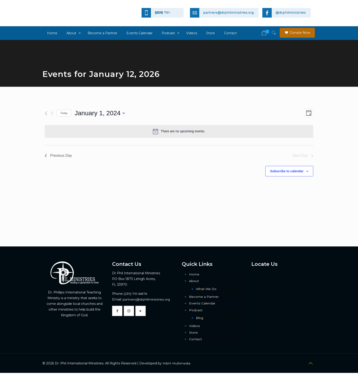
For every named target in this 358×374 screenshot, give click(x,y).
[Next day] (52, 113)
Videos (194, 327)
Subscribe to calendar (286, 171)
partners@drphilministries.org (146, 299)
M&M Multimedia (176, 365)
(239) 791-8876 (135, 294)
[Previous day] (46, 113)
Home (194, 274)
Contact (195, 340)
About (194, 281)
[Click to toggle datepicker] (100, 113)
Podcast (195, 311)
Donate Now (297, 33)
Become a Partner (204, 297)
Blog (199, 319)
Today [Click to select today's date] (64, 113)
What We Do (206, 289)
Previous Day (58, 155)
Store (193, 334)
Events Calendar (202, 304)
